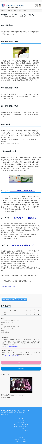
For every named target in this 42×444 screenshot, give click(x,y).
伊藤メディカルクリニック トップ (21, 418)
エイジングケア (17, 424)
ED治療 (26, 424)
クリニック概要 (21, 420)
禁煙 (23, 424)
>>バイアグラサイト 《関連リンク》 (24, 218)
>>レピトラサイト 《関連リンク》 (22, 245)
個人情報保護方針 (24, 430)
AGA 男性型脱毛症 (18, 426)
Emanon (24, 441)
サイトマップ (17, 430)
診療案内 (23, 422)
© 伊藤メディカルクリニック (21, 439)
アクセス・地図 (21, 428)
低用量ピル (25, 426)
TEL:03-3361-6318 (5, 414)
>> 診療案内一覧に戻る (8, 286)
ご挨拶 (18, 422)
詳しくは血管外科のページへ (12, 346)
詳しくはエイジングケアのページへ (14, 356)
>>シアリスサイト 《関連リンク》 (22, 191)
